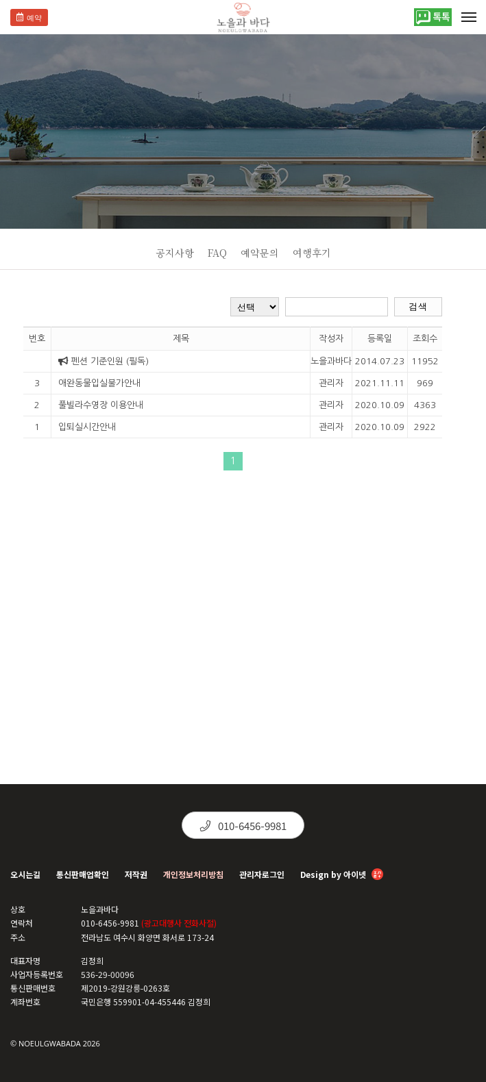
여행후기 (312, 253)
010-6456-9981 (243, 825)
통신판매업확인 (82, 874)
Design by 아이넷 (341, 875)
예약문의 (260, 253)
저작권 (136, 874)
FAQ (217, 253)
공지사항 (175, 253)
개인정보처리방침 (193, 874)
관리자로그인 (261, 874)
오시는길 (25, 874)
